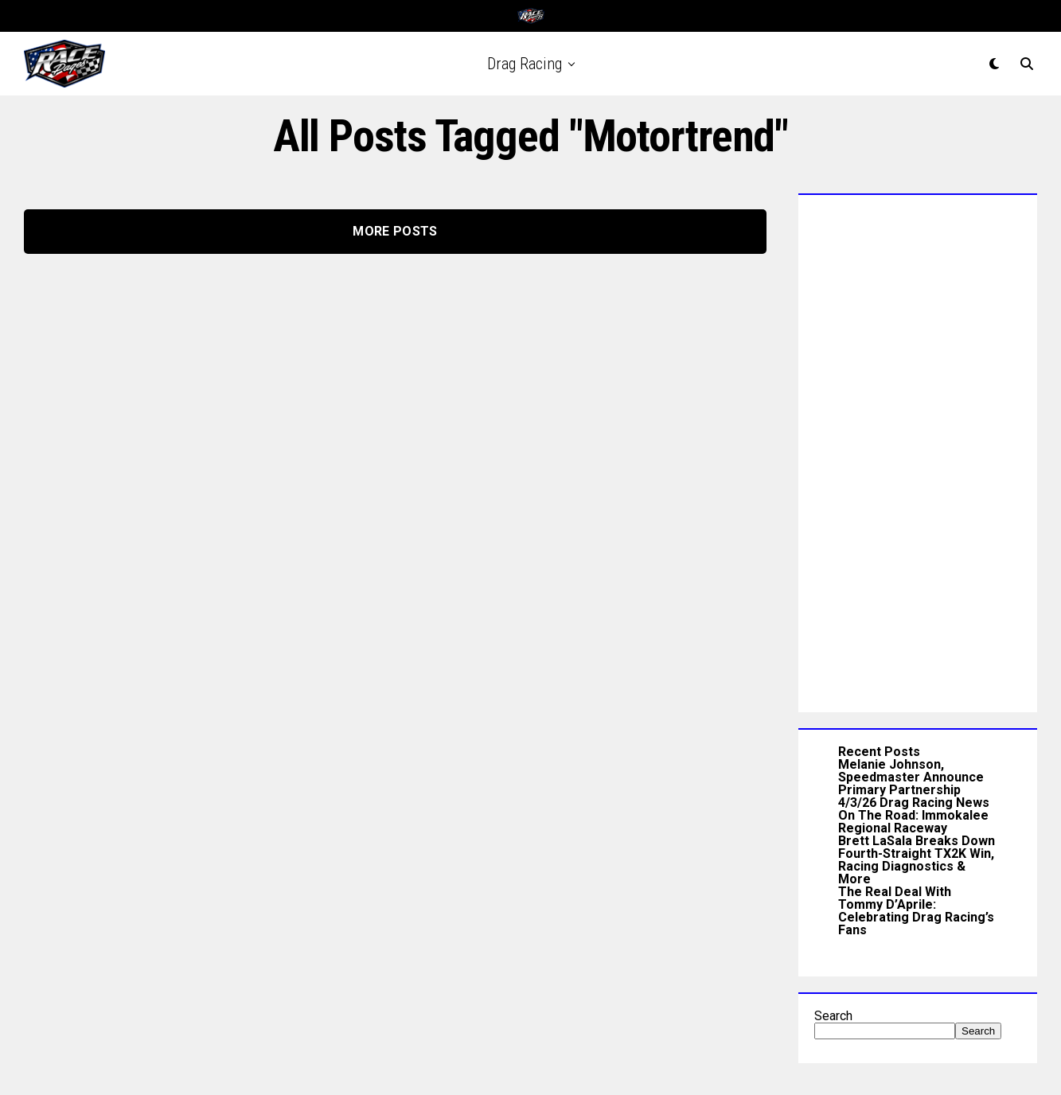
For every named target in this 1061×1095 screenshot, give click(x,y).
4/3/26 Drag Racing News (913, 802)
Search (833, 1015)
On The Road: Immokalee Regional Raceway (913, 822)
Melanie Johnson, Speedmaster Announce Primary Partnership (911, 777)
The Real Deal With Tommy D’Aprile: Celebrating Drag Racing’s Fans (916, 910)
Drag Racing (524, 63)
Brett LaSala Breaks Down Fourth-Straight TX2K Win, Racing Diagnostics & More (916, 860)
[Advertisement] (917, 449)
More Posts (395, 231)
